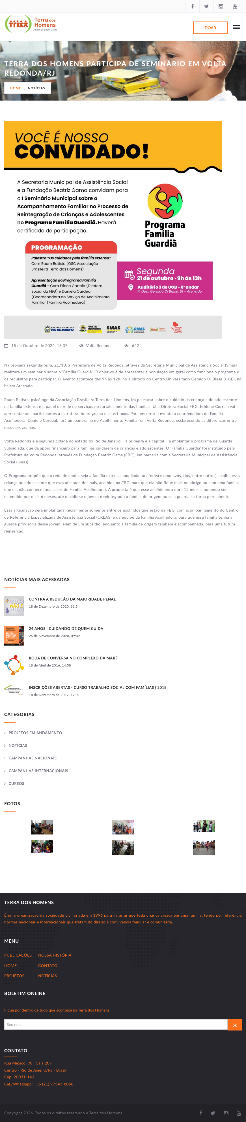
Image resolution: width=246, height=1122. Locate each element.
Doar (210, 27)
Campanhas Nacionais (33, 758)
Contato (47, 965)
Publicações (18, 955)
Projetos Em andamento (35, 733)
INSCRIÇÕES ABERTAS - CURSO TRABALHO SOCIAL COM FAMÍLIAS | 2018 (98, 687)
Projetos (14, 975)
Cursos (16, 783)
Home (15, 88)
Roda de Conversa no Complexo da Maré (73, 658)
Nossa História (55, 955)
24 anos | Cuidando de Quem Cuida (66, 628)
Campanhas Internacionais (38, 770)
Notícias (36, 88)
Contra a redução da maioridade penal (72, 599)
